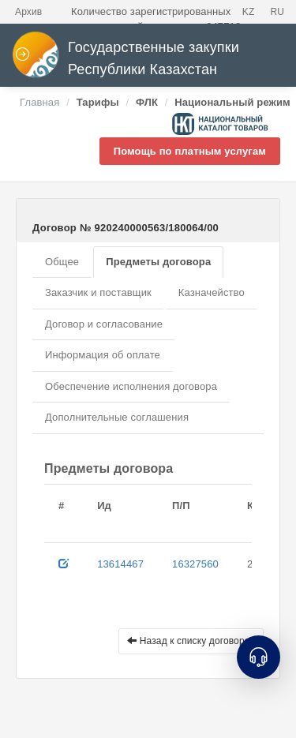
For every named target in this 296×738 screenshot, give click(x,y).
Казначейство (211, 292)
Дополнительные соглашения (117, 417)
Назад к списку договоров (191, 640)
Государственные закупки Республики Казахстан (125, 59)
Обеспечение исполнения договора (131, 386)
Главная (39, 102)
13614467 (120, 564)
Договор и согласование (104, 324)
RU (277, 11)
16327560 (195, 564)
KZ (248, 11)
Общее (62, 262)
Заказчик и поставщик (98, 292)
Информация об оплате (102, 355)
